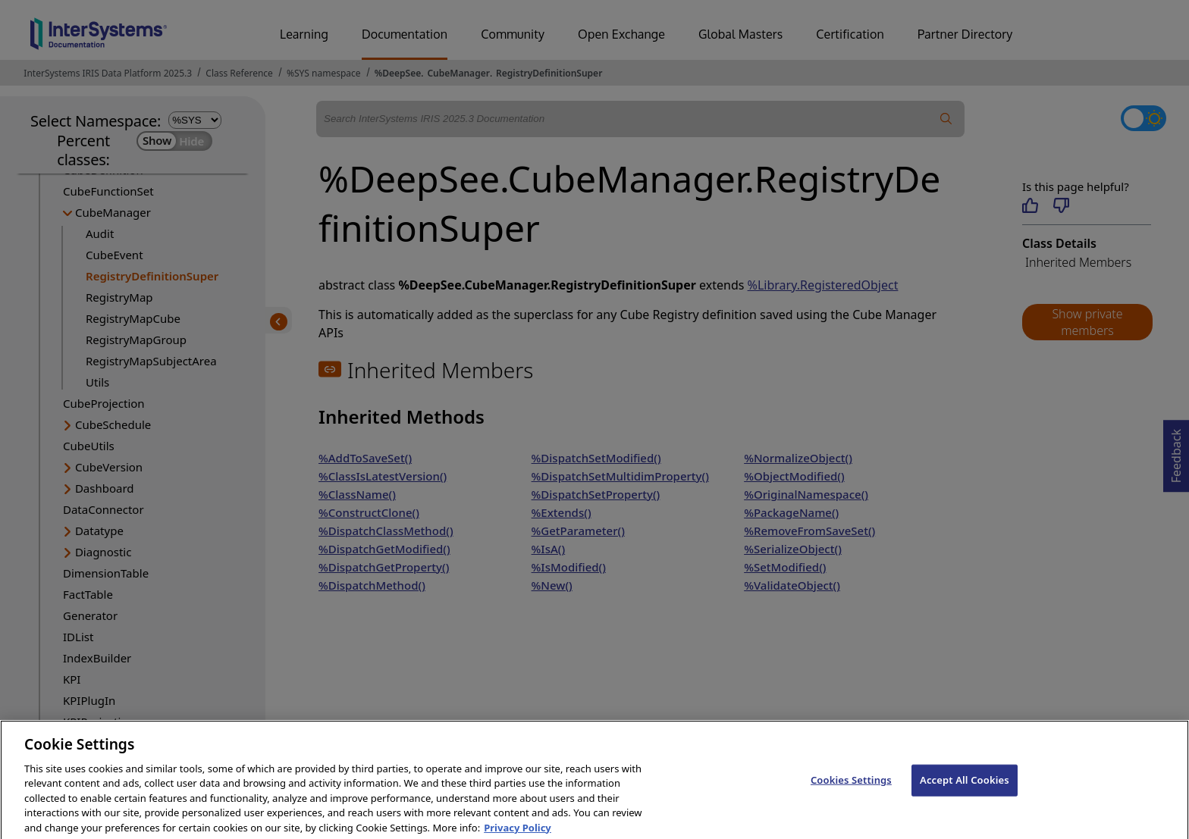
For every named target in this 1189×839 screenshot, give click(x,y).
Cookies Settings (851, 790)
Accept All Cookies (964, 790)
